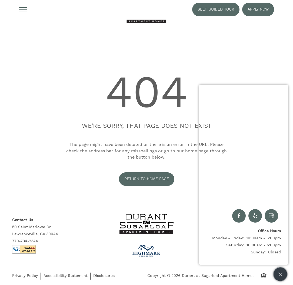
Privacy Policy (25, 275)
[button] (215, 9)
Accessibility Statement (66, 275)
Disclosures (104, 275)
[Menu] (23, 9)
